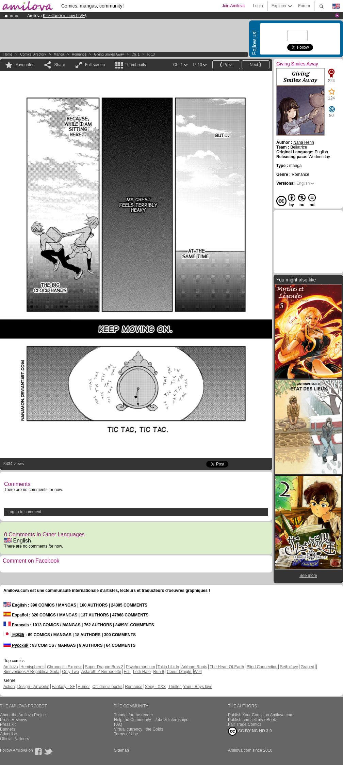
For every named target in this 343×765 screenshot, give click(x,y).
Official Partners (14, 738)
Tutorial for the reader (133, 715)
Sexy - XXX (155, 686)
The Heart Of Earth (227, 666)
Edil (127, 671)
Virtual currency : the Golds (138, 729)
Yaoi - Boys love (197, 686)
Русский (16, 645)
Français (16, 625)
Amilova (10, 666)
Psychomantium (140, 666)
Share (59, 64)
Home (8, 54)
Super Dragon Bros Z (104, 666)
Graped (307, 666)
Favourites (24, 64)
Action (9, 686)
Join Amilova (233, 5)
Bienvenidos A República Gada (31, 671)
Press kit (8, 724)
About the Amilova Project (23, 715)
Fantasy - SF (63, 686)
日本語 (13, 634)
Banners (7, 729)
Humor (84, 686)
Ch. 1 (135, 54)
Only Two (70, 671)
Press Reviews (13, 719)
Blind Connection (262, 666)
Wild (197, 671)
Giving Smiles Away (109, 54)
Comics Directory (33, 54)
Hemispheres (32, 666)
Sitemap (121, 750)
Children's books (107, 686)
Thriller (175, 686)
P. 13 (151, 54)
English (17, 541)
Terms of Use (126, 734)
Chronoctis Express (64, 666)
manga (59, 54)
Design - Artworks (33, 686)
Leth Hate (142, 671)
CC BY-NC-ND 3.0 (250, 731)
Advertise (8, 734)
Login (258, 5)
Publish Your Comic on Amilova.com (260, 715)
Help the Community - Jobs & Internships (151, 719)
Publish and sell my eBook (252, 719)
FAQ (118, 724)
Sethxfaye (289, 666)
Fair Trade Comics (244, 724)
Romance (79, 54)
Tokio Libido (168, 666)
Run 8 (158, 671)
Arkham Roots (194, 666)
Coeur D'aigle (180, 671)
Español (15, 615)
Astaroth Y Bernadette (101, 671)
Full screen (95, 64)
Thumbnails (135, 64)
